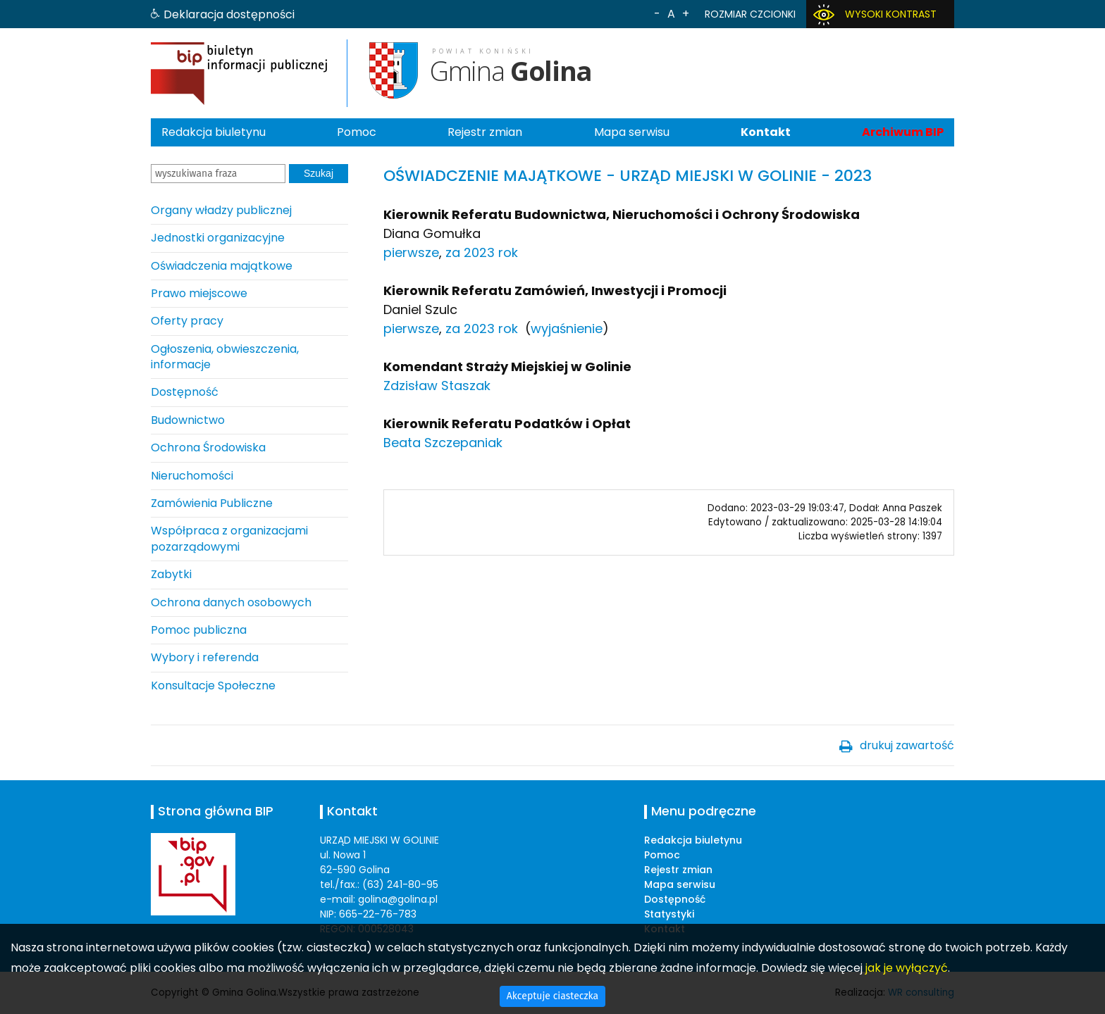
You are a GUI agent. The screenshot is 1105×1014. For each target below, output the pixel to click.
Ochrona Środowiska (208, 447)
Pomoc (356, 132)
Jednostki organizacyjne (218, 238)
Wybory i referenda (205, 657)
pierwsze (411, 252)
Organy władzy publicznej (221, 210)
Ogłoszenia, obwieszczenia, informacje (225, 357)
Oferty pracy (187, 321)
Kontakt (766, 132)
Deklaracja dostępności (229, 14)
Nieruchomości (192, 476)
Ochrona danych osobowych (231, 602)
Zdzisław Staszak (436, 385)
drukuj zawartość (907, 745)
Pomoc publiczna (199, 630)
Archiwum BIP (903, 132)
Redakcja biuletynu (213, 132)
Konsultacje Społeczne (213, 685)
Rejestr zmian (484, 132)
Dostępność (184, 392)
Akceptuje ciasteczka (552, 996)
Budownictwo (188, 420)
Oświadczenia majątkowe (221, 266)
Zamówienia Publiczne (212, 503)
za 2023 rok (481, 252)
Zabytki (171, 574)
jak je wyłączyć (906, 968)
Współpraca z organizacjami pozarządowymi (229, 538)
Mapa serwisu (631, 132)
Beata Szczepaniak (442, 442)
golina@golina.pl (398, 899)
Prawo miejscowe (199, 293)
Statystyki (669, 914)
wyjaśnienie (567, 328)
